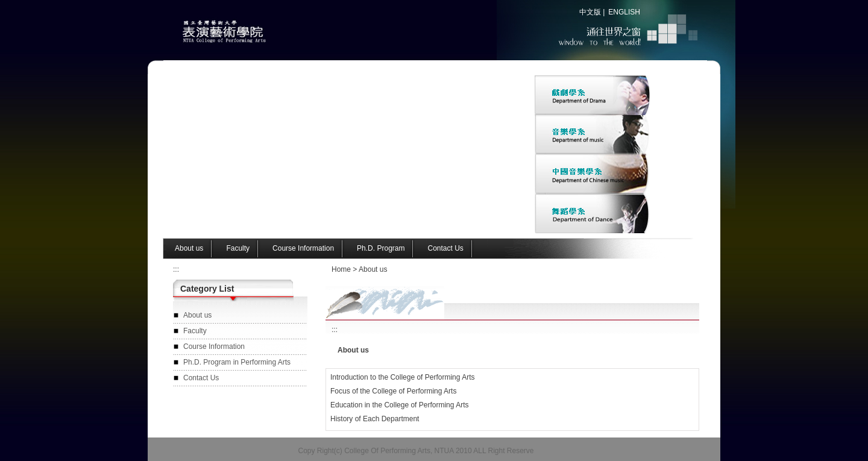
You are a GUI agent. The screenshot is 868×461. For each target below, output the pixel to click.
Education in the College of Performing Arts (399, 405)
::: (176, 269)
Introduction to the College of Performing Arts (402, 377)
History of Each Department (374, 419)
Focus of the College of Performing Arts (393, 391)
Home (341, 269)
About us (373, 269)
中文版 (590, 12)
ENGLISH (624, 12)
